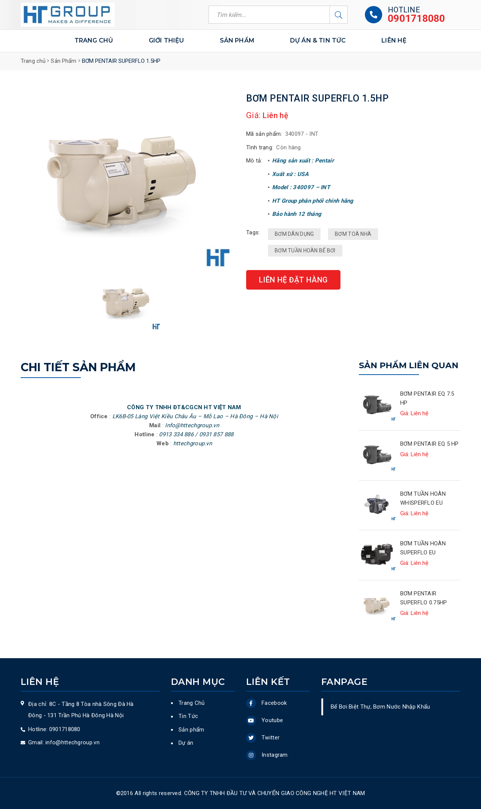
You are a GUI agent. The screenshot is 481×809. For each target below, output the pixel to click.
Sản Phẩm (63, 61)
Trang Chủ (191, 703)
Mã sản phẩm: (264, 134)
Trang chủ (93, 40)
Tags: (253, 232)
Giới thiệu (166, 40)
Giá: (253, 115)
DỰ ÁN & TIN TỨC (318, 41)
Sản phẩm (237, 41)
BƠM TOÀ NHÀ (353, 234)
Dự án (186, 742)
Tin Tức (188, 716)
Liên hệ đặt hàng (293, 279)
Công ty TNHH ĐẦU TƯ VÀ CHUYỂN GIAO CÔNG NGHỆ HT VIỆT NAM (274, 793)
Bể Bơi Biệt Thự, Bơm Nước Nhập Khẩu (380, 706)
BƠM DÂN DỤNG (294, 234)
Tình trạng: (259, 147)
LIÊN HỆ (394, 40)
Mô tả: (254, 160)
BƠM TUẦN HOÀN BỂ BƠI (305, 250)
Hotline (404, 10)
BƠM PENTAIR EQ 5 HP (429, 443)
